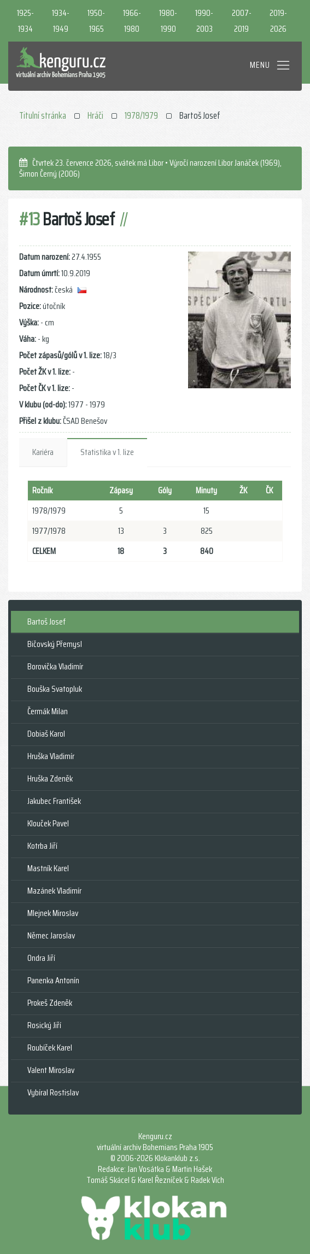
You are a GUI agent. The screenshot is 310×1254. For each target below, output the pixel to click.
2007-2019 (241, 21)
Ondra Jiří (41, 958)
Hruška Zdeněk (50, 778)
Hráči (95, 115)
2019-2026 (278, 21)
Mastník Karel (48, 868)
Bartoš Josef (46, 621)
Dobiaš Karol (46, 733)
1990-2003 (204, 21)
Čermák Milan (47, 711)
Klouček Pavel (48, 823)
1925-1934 (25, 21)
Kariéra (43, 452)
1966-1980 (132, 21)
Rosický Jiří (44, 1025)
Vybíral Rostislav (53, 1092)
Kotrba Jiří (42, 846)
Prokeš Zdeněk (49, 1003)
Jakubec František (54, 801)
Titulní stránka (42, 115)
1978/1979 (141, 115)
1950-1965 (96, 21)
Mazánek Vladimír (54, 890)
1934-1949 (60, 21)
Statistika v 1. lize (107, 452)
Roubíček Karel (49, 1047)
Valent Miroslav (50, 1070)
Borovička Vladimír (55, 666)
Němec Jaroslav (51, 935)
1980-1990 (168, 21)
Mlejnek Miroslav (52, 913)
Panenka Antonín (53, 980)
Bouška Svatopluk (54, 689)
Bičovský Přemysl (54, 644)
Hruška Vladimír (50, 756)
